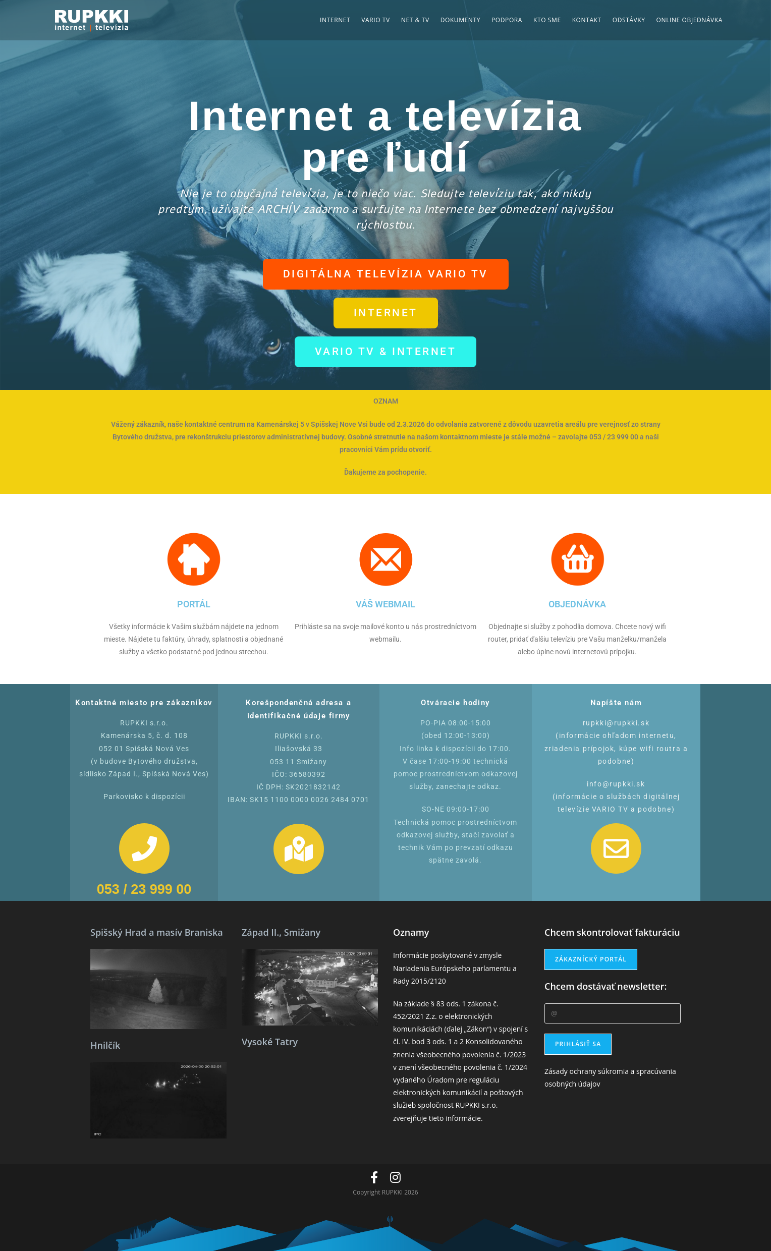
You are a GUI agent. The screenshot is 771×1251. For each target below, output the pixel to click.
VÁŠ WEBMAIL (385, 604)
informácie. (464, 1118)
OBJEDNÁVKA (577, 604)
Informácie (410, 955)
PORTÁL (193, 604)
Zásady (556, 1071)
